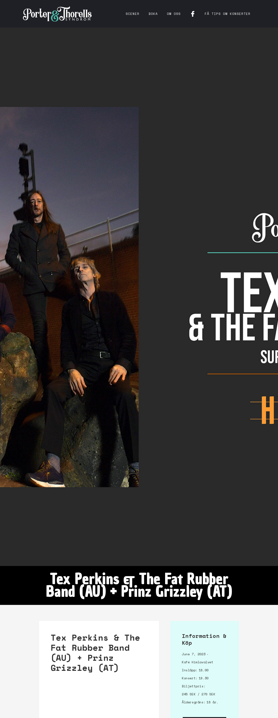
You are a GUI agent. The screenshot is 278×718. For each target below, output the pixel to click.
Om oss (174, 13)
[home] (57, 14)
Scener (132, 13)
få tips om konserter (228, 13)
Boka (153, 13)
